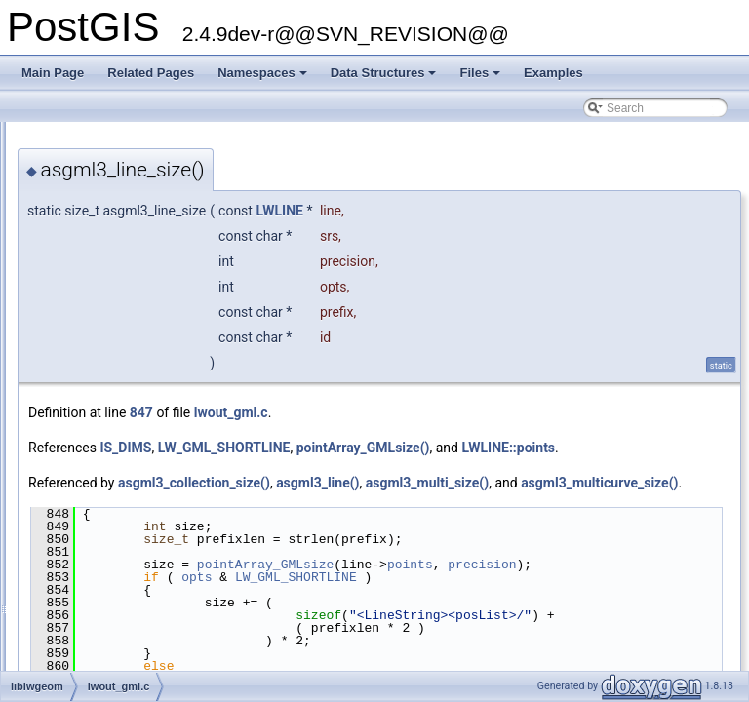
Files (481, 78)
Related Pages (150, 72)
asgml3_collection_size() (438, 504)
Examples (553, 72)
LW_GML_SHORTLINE (468, 447)
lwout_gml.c (475, 412)
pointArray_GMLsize (509, 607)
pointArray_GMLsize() (607, 447)
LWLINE (523, 210)
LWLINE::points (319, 469)
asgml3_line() (561, 504)
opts (440, 633)
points (654, 607)
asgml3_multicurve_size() (505, 525)
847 (385, 412)
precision (361, 620)
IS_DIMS (369, 447)
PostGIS (39, 137)
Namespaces (263, 78)
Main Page (52, 72)
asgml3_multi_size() (333, 525)
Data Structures (385, 78)
